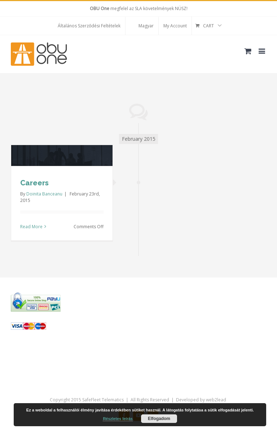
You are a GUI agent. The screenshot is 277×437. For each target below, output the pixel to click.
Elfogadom (159, 418)
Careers (34, 183)
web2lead (216, 400)
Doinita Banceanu (44, 194)
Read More (31, 227)
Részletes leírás (118, 418)
